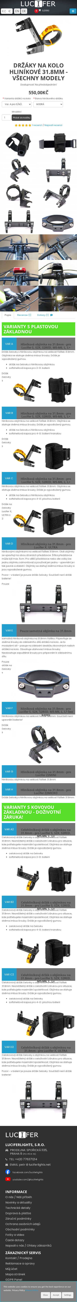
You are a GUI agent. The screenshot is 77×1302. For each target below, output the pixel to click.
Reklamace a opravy (20, 1263)
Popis (8, 315)
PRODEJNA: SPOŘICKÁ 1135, (26, 1152)
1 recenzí (37, 125)
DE (24, 11)
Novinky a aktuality (18, 1202)
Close (45, 1295)
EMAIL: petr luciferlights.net (28, 1165)
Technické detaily (17, 1208)
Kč (4, 11)
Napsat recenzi (53, 125)
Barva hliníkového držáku (49, 98)
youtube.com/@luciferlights (28, 1179)
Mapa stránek (15, 1274)
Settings (67, 1295)
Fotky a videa (14, 1235)
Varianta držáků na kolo (17, 98)
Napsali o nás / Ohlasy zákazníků (28, 1245)
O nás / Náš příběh (18, 1197)
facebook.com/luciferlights (28, 1172)
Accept (56, 1295)
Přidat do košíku (21, 117)
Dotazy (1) (45, 315)
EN (17, 11)
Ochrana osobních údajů (22, 1224)
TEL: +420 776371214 (21, 1159)
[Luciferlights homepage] (38, 6)
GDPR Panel (13, 1280)
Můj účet (11, 1269)
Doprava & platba (18, 1213)
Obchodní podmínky (20, 1229)
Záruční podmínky (18, 1219)
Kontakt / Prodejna (18, 1258)
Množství (16, 111)
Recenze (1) (24, 315)
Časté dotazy (14, 1240)
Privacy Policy (31, 1290)
